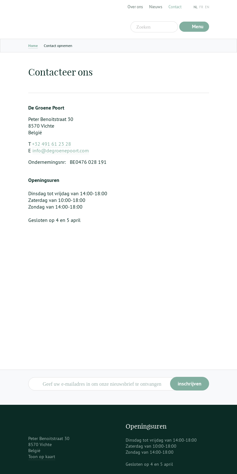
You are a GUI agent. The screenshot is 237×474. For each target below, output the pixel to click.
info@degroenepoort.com (60, 150)
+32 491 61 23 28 (51, 144)
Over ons (135, 6)
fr (201, 7)
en (207, 7)
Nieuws (155, 6)
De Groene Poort (68, 19)
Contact (174, 6)
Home (33, 45)
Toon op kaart (41, 456)
